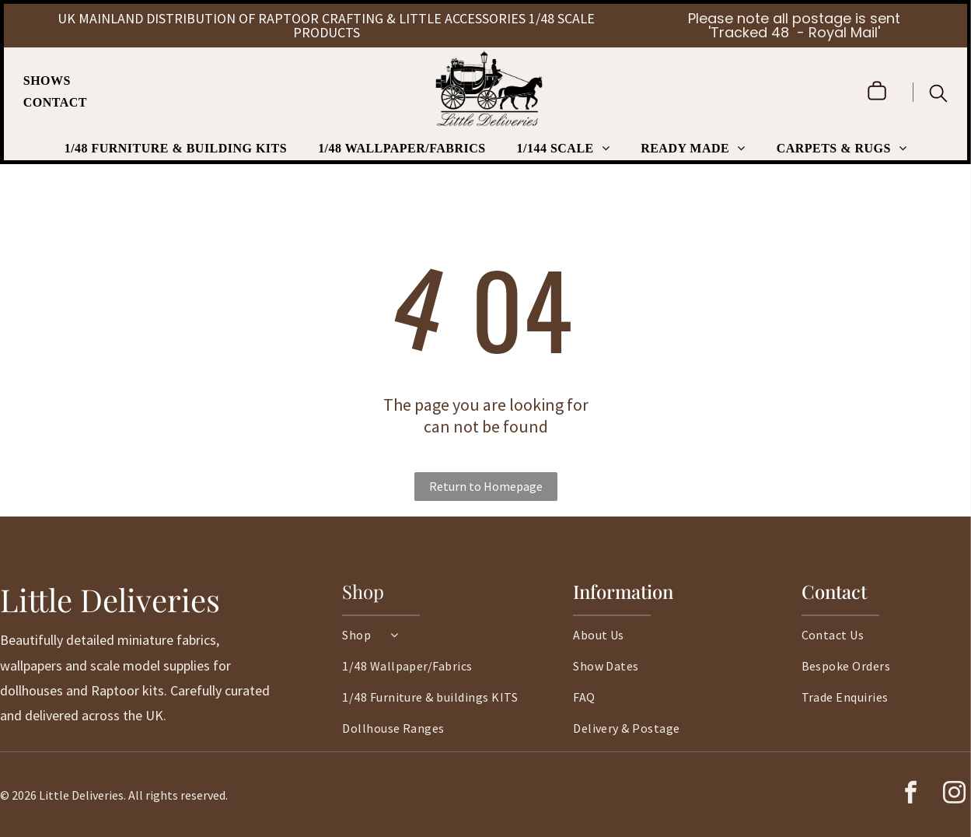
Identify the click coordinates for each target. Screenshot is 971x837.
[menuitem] (54, 81)
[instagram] (954, 795)
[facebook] (910, 795)
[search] (938, 95)
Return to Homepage (486, 486)
